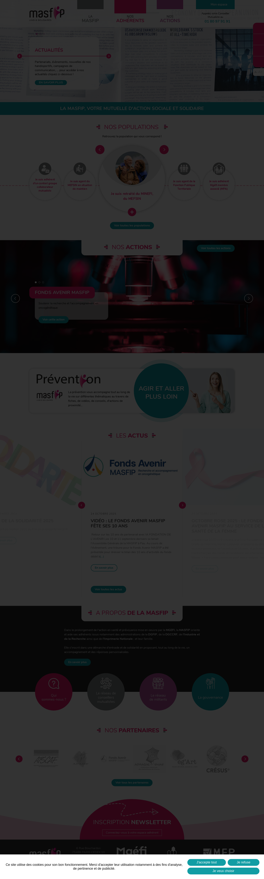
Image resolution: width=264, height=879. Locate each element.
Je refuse (243, 862)
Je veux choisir (223, 871)
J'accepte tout (207, 862)
